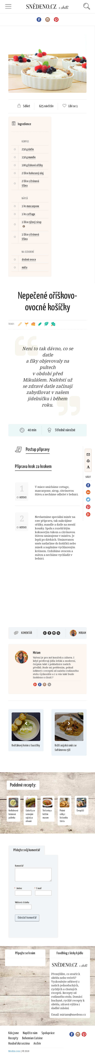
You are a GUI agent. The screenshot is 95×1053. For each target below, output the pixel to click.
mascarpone (33, 206)
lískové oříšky (35, 165)
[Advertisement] (36, 598)
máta (24, 267)
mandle (32, 157)
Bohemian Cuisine (32, 1038)
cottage (31, 214)
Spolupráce (48, 1033)
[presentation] (36, 930)
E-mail (38, 888)
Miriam (82, 633)
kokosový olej (36, 173)
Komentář (26, 633)
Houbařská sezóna (19, 1043)
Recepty (13, 1038)
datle (31, 149)
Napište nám (30, 1033)
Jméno (18, 888)
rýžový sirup (35, 222)
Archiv (37, 1043)
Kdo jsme (13, 1033)
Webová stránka (22, 902)
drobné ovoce (29, 259)
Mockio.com (14, 1051)
